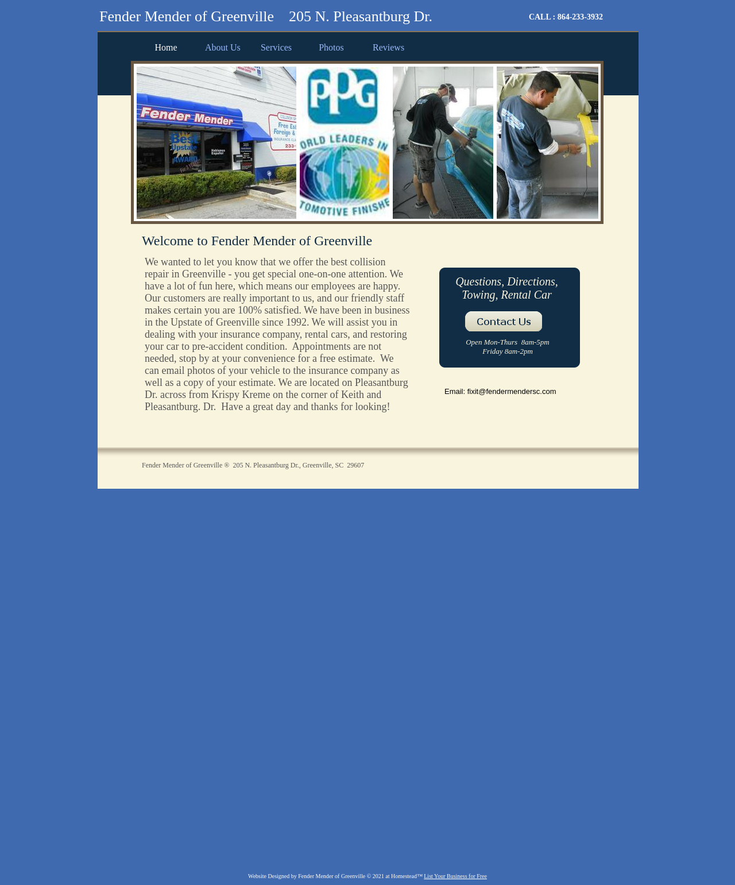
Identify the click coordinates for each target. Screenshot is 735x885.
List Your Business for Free (455, 876)
